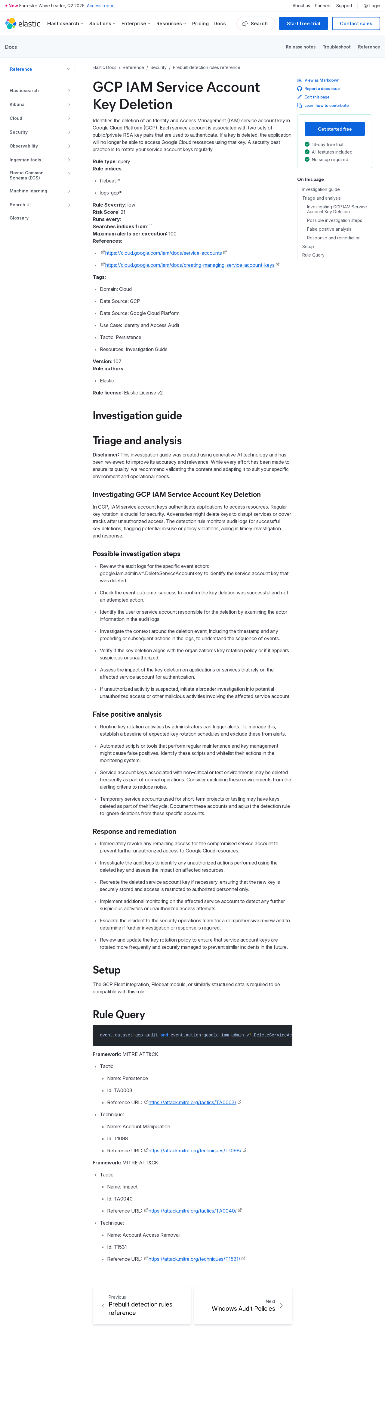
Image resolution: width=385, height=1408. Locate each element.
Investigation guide (321, 189)
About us (301, 6)
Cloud (16, 118)
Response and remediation (334, 237)
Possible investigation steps (334, 220)
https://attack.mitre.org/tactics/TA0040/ (193, 1211)
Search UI (20, 204)
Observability (24, 145)
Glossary (19, 218)
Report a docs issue (318, 88)
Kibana (17, 104)
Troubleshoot (337, 46)
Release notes (301, 46)
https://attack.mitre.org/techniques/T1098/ (195, 1151)
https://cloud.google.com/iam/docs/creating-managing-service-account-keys (190, 265)
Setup (308, 246)
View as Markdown (318, 80)
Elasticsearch (24, 90)
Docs (220, 23)
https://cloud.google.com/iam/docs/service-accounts (163, 253)
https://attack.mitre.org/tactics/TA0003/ (192, 1102)
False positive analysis (329, 229)
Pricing (200, 23)
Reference (369, 46)
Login (371, 5)
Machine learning (28, 190)
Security (19, 132)
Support (344, 6)
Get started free (335, 129)
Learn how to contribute (323, 105)
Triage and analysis (321, 198)
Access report (101, 5)
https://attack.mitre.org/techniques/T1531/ (194, 1259)
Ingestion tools (25, 159)
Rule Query (313, 255)
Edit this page (313, 97)
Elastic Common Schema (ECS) (27, 175)
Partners (323, 6)
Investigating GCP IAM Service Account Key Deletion (337, 209)
